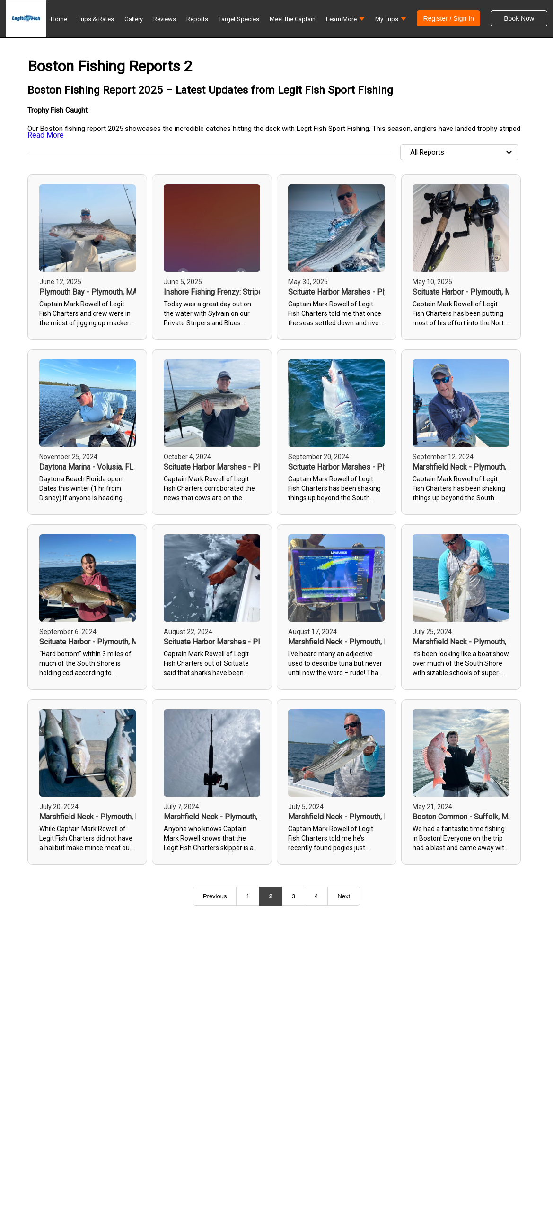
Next (343, 896)
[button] (345, 21)
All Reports (462, 152)
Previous (215, 896)
